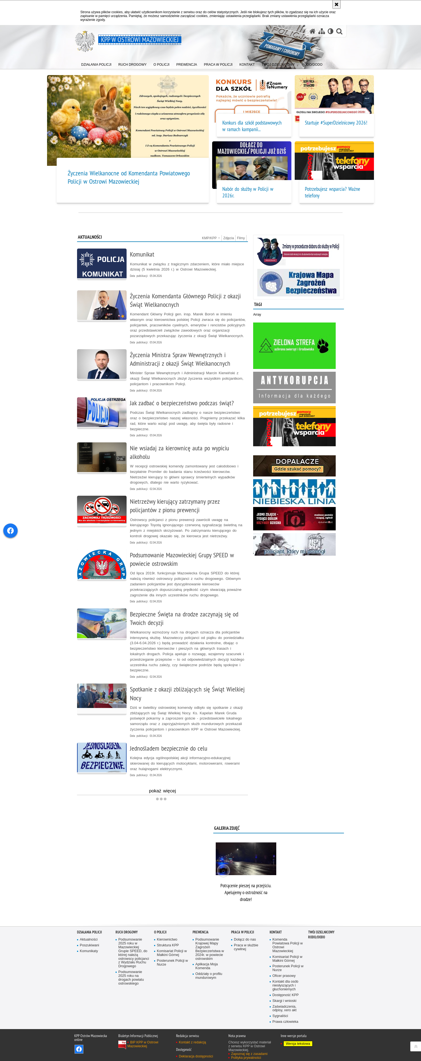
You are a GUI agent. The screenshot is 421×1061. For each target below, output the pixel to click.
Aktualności (89, 939)
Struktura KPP (168, 945)
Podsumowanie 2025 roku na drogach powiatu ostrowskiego (131, 977)
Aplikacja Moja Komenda (206, 966)
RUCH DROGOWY (127, 932)
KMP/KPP (211, 238)
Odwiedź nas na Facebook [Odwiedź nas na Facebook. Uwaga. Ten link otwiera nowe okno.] (79, 1049)
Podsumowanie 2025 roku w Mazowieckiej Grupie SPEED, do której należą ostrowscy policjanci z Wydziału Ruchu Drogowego (133, 953)
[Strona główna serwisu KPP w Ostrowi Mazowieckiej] (313, 31)
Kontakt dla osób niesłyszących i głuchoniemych (285, 985)
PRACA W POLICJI (242, 932)
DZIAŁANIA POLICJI (89, 932)
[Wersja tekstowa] (330, 31)
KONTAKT (276, 932)
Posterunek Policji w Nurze (172, 962)
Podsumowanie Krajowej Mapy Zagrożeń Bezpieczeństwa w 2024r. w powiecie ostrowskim (209, 949)
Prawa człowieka (285, 1022)
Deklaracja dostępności (196, 1056)
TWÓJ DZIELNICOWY (321, 932)
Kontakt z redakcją (192, 1042)
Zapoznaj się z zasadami (249, 1054)
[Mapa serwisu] (321, 31)
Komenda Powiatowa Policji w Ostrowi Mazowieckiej (287, 945)
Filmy (241, 238)
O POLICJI (160, 932)
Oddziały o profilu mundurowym (208, 976)
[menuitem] (96, 63)
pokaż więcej (162, 791)
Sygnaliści (280, 1016)
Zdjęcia (228, 238)
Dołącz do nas (245, 939)
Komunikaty (89, 951)
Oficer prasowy (284, 976)
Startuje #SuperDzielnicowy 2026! (336, 122)
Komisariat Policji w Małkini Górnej (172, 953)
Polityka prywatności (246, 1058)
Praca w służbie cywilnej (246, 947)
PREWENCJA (201, 932)
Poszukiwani (89, 945)
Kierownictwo (167, 939)
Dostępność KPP (285, 995)
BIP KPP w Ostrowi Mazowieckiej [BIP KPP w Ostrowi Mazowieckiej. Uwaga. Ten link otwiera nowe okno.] (142, 1044)
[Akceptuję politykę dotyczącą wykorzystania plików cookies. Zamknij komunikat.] (336, 4)
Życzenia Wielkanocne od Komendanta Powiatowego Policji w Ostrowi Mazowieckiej (129, 177)
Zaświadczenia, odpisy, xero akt (284, 1008)
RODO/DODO (316, 937)
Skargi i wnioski (284, 1001)
